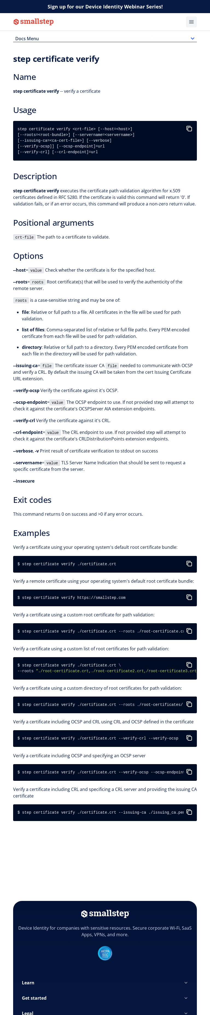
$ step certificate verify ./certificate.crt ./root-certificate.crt (103, 631)
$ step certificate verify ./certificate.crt (67, 564)
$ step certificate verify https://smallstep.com (72, 598)
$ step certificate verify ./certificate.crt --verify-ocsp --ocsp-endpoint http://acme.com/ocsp (107, 772)
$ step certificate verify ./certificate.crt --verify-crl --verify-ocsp (98, 738)
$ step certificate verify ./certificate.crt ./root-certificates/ (100, 705)
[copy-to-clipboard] (190, 126)
